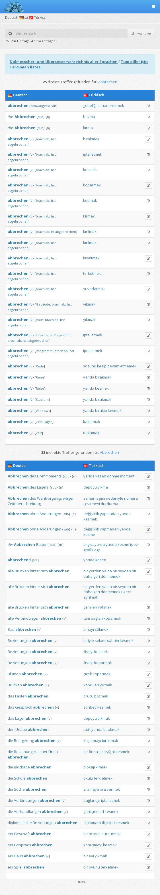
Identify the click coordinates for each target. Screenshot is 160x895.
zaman (89, 498)
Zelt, (39, 422)
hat (53, 139)
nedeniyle (114, 498)
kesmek (90, 169)
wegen (69, 498)
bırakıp (101, 410)
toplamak (91, 432)
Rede (40, 366)
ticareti (94, 833)
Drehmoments (49, 476)
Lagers (43, 487)
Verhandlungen (27, 811)
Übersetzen (141, 33)
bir (85, 570)
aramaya (91, 789)
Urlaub (21, 729)
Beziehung (23, 751)
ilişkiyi (88, 651)
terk (97, 778)
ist (52, 231)
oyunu (94, 867)
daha (88, 576)
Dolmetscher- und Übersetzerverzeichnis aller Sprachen (64, 61)
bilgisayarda (94, 544)
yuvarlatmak (94, 288)
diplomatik (92, 822)
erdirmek (116, 105)
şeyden (124, 570)
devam (113, 366)
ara (103, 789)
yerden (95, 570)
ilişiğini (109, 751)
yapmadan (109, 513)
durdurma (109, 503)
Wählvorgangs (49, 498)
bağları (97, 618)
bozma (89, 116)
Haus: (40, 320)
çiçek (87, 673)
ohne (34, 513)
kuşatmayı (92, 740)
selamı (100, 640)
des (33, 476)
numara (131, 498)
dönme (113, 476)
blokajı (89, 767)
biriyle (88, 640)
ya (104, 570)
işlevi (134, 544)
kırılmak (90, 231)
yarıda (88, 377)
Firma (53, 751)
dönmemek (110, 576)
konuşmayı (92, 844)
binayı (88, 629)
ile (101, 751)
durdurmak (111, 833)
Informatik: (44, 335)
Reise (40, 377)
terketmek (92, 273)
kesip (101, 366)
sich (44, 570)
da (109, 570)
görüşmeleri (93, 811)
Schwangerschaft (43, 105)
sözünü (89, 366)
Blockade (22, 767)
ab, (48, 139)
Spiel (18, 867)
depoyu (90, 487)
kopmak (90, 200)
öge (97, 549)
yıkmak (89, 304)
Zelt (39, 433)
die (10, 740)
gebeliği (90, 105)
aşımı (100, 498)
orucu (88, 696)
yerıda (125, 529)
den (11, 729)
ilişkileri (108, 822)
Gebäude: (43, 304)
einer (43, 751)
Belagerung (24, 740)
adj (35, 560)
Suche (19, 789)
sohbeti (90, 707)
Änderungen (50, 513)
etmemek (128, 366)
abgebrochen (18, 144)
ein (10, 833)
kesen (100, 476)
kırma (88, 127)
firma (93, 751)
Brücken (22, 570)
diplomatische (20, 822)
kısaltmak (91, 258)
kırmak (89, 216)
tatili (87, 729)
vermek (113, 789)
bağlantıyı (91, 800)
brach (40, 139)
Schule (20, 778)
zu (35, 751)
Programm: (62, 335)
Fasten (21, 696)
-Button (31, 544)
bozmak (101, 696)
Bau (11, 629)
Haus (18, 856)
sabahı (113, 640)
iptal (87, 154)
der (10, 544)
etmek (96, 154)
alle (11, 570)
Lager (48, 422)
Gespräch (23, 707)
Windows (43, 410)
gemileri (90, 607)
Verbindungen (27, 618)
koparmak (92, 185)
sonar (102, 105)
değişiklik (91, 513)
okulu (88, 778)
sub (40, 117)
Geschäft (22, 833)
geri (96, 576)
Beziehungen (19, 640)
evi (91, 856)
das (11, 116)
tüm (86, 618)
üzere (126, 591)
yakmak (105, 607)
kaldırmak (91, 421)
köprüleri (91, 684)
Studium (42, 399)
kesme (89, 534)
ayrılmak (90, 597)
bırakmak (91, 138)
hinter (35, 570)
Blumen (14, 673)
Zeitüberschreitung (24, 503)
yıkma (103, 487)
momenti (127, 476)
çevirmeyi (91, 503)
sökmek (101, 629)
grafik (88, 549)
